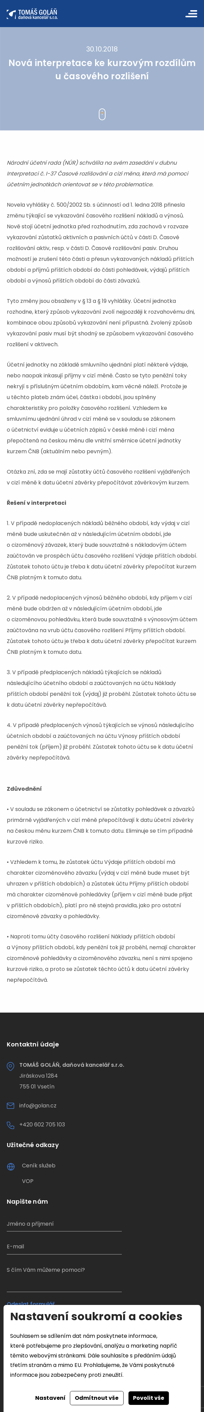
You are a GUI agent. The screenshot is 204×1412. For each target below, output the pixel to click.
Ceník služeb (38, 1165)
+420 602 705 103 (42, 1124)
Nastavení (50, 1398)
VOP (27, 1181)
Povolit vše (148, 1398)
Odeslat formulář (30, 1304)
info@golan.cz (37, 1105)
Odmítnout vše (96, 1398)
